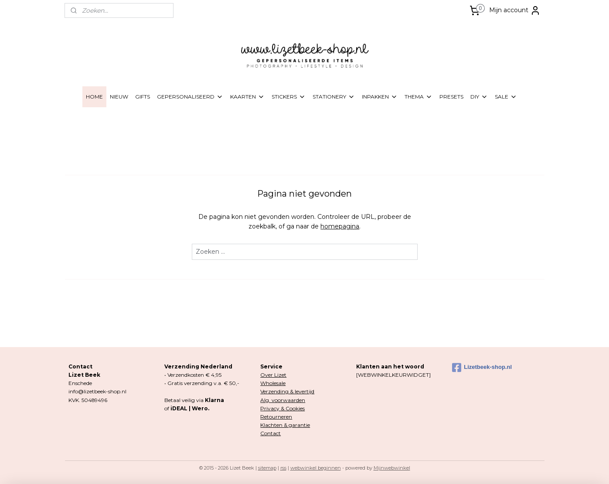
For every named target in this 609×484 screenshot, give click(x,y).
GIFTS (142, 96)
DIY (479, 96)
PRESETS (451, 96)
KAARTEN (247, 96)
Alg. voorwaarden (282, 400)
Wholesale (273, 383)
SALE (506, 96)
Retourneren (276, 416)
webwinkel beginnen (315, 468)
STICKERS (289, 96)
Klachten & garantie (285, 425)
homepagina (339, 226)
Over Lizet (273, 375)
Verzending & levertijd (287, 391)
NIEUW (119, 96)
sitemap (267, 468)
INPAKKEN (380, 96)
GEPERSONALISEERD (190, 96)
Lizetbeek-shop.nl (482, 367)
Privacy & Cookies (282, 408)
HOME (94, 96)
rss (283, 468)
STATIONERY (334, 96)
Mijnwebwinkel (392, 468)
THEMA (418, 96)
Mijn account (515, 10)
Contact (270, 433)
